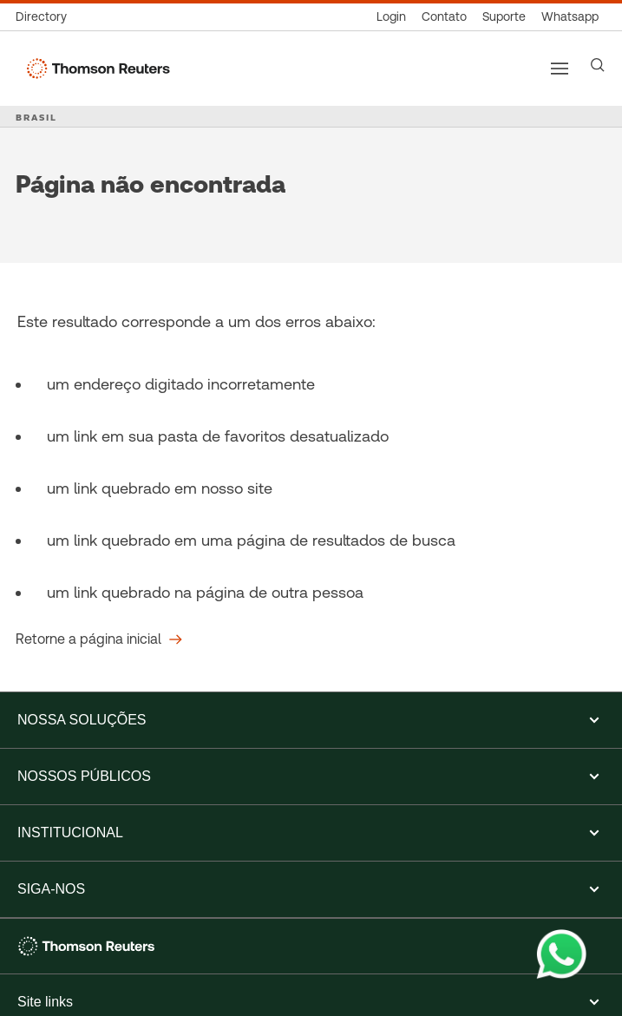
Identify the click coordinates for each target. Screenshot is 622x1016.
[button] (311, 720)
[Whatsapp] (570, 16)
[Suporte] (504, 16)
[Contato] (444, 16)
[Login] (391, 16)
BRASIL (36, 117)
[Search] (598, 65)
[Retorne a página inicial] (99, 639)
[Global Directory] (45, 16)
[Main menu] (559, 68)
